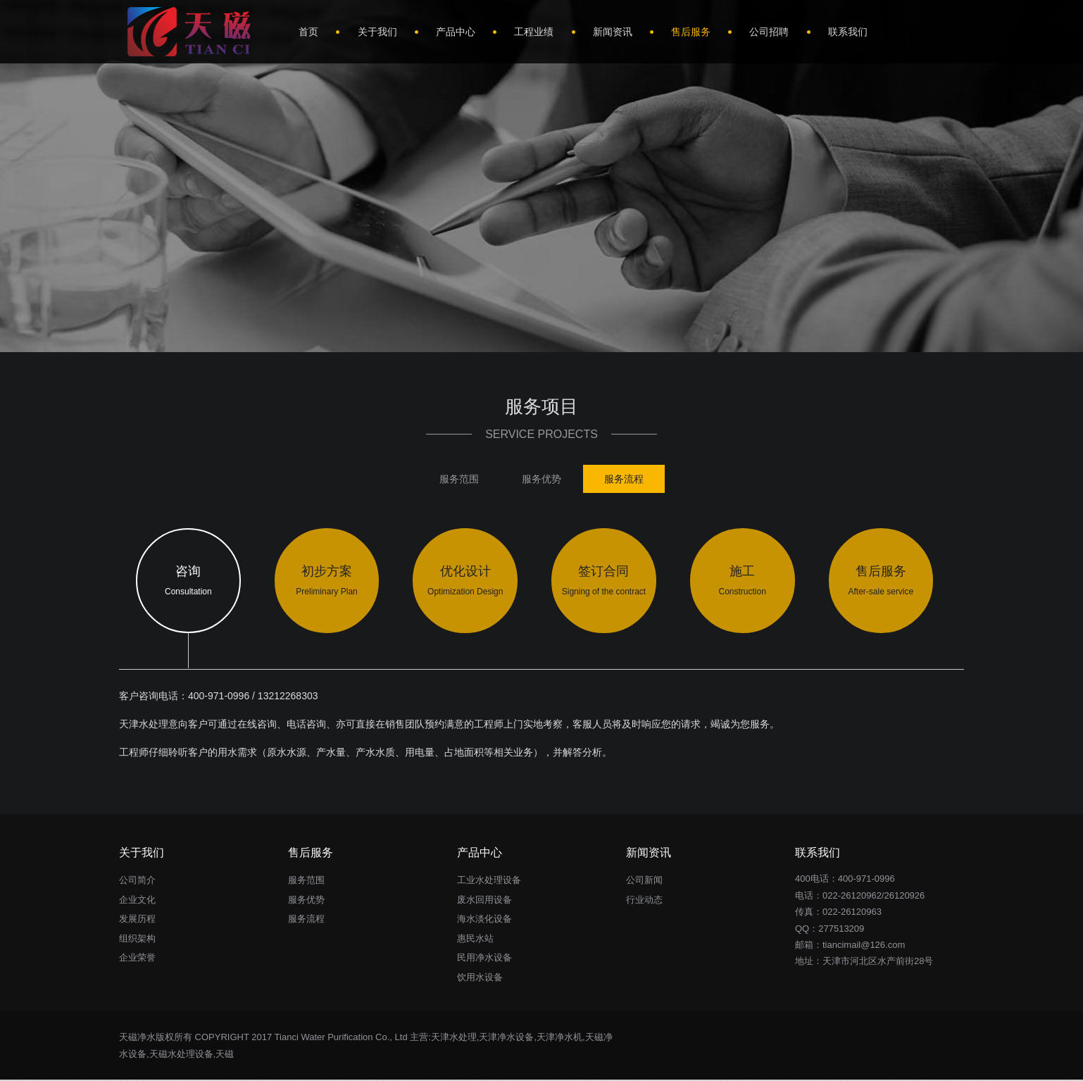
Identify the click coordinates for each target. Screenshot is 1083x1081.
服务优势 (541, 479)
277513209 (841, 929)
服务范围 (459, 479)
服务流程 (624, 479)
